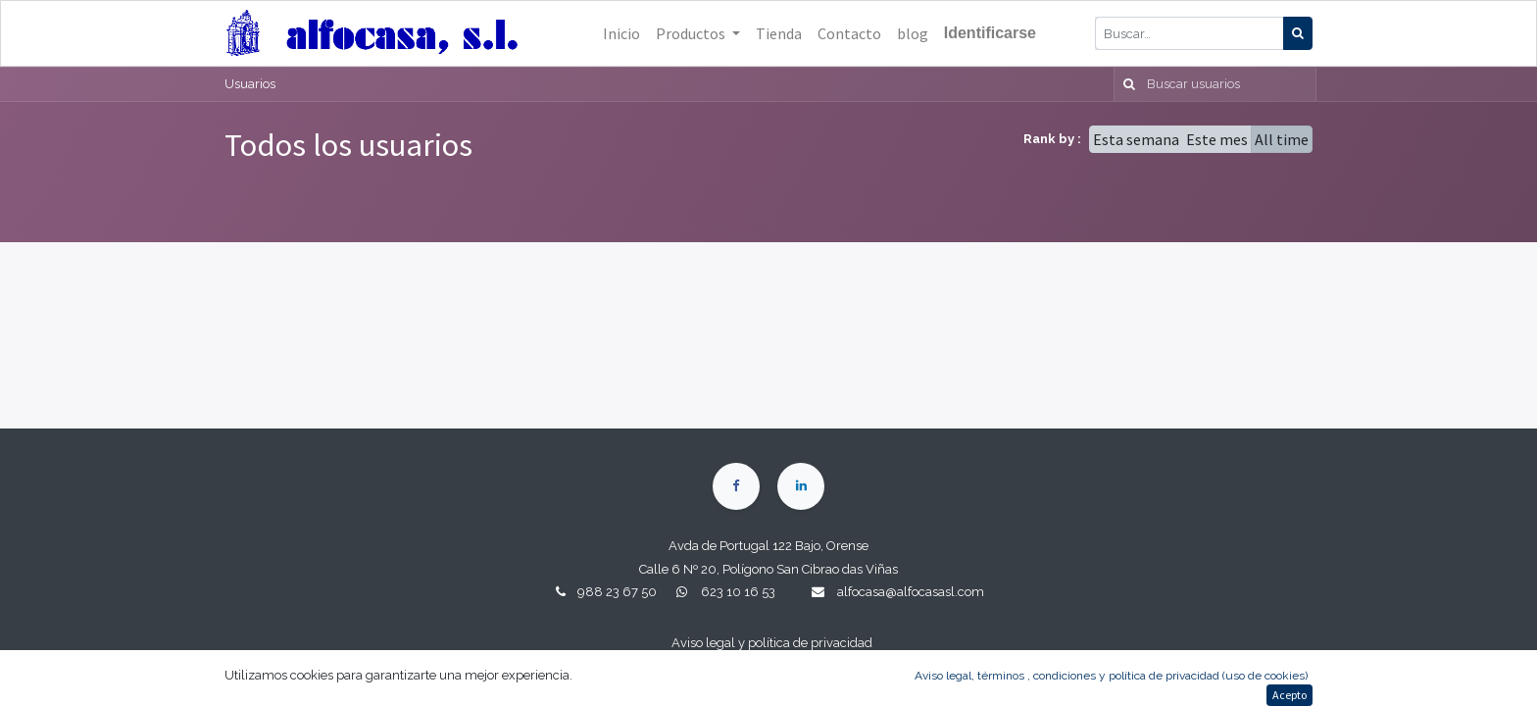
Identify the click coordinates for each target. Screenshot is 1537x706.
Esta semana (1136, 139)
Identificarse (990, 33)
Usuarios (249, 83)
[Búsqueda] (1298, 33)
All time (1282, 139)
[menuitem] (621, 33)
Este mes (1217, 139)
